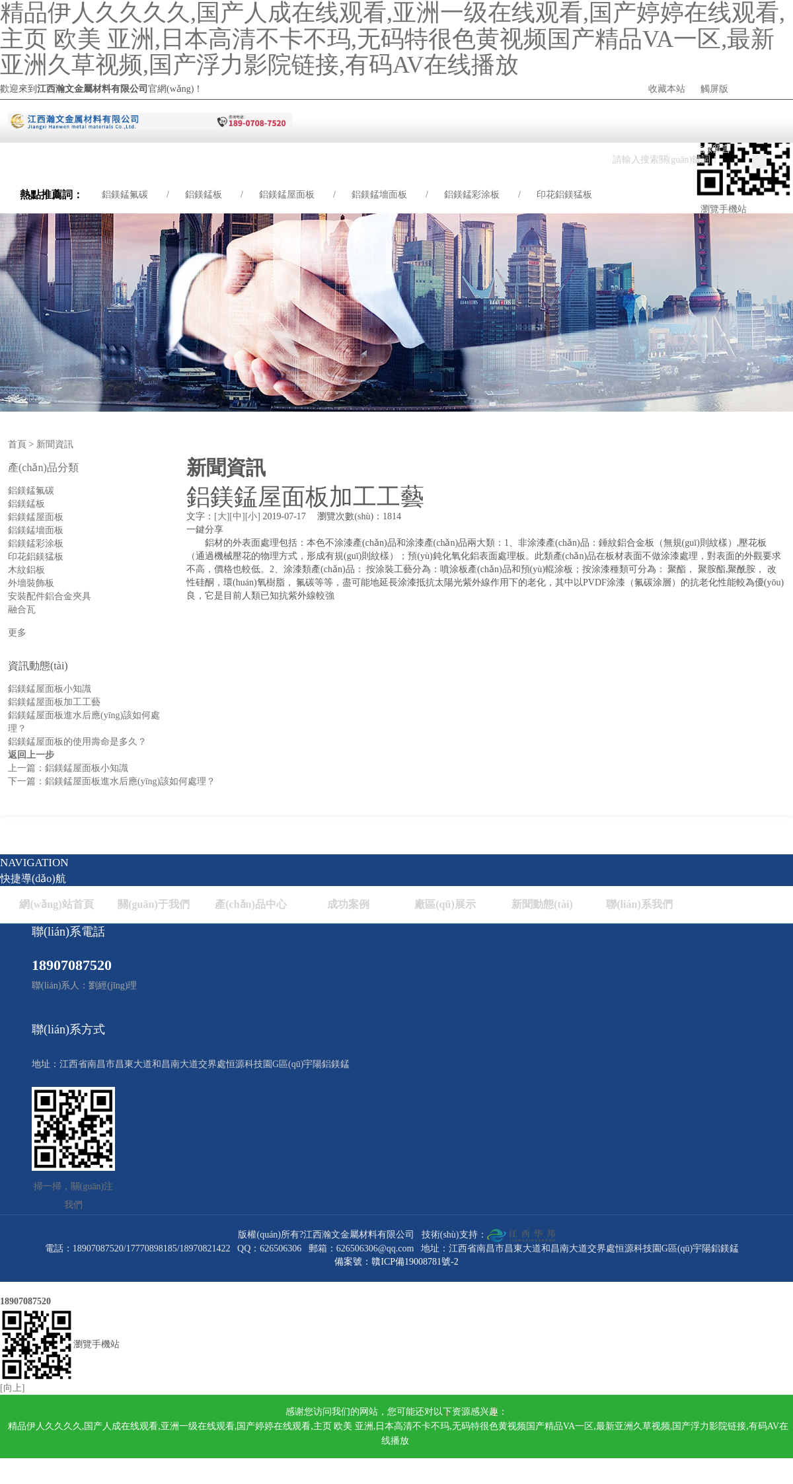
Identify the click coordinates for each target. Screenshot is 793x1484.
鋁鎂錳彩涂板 (472, 195)
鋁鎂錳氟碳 (125, 195)
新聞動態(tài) (541, 904)
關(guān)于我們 (153, 904)
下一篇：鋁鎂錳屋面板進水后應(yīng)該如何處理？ (111, 781)
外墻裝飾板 (31, 583)
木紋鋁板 (26, 570)
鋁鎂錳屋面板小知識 (49, 689)
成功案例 (348, 904)
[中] (237, 516)
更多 (17, 633)
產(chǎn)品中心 (251, 904)
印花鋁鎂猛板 (564, 195)
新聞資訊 (54, 444)
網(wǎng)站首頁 (56, 904)
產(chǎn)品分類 (43, 467)
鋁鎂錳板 (203, 195)
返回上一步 (31, 755)
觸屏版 (714, 89)
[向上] (12, 1388)
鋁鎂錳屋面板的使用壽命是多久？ (77, 742)
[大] (221, 516)
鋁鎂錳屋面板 (287, 195)
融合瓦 (22, 609)
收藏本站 (666, 89)
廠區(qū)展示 (444, 904)
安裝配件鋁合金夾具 (49, 596)
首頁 (17, 444)
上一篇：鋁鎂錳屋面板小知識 (68, 768)
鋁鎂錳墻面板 (379, 195)
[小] (252, 516)
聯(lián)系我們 (639, 904)
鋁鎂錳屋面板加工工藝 (54, 702)
